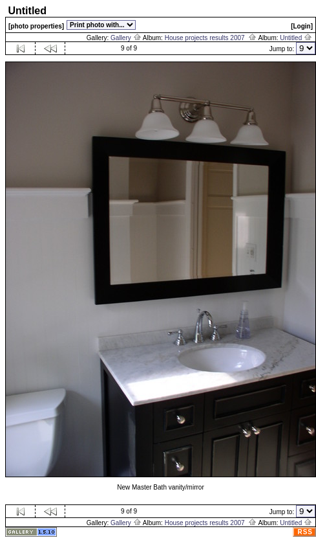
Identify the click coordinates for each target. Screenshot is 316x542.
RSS (305, 532)
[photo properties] (36, 26)
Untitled (296, 37)
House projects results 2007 (211, 37)
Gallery (126, 37)
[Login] (302, 26)
